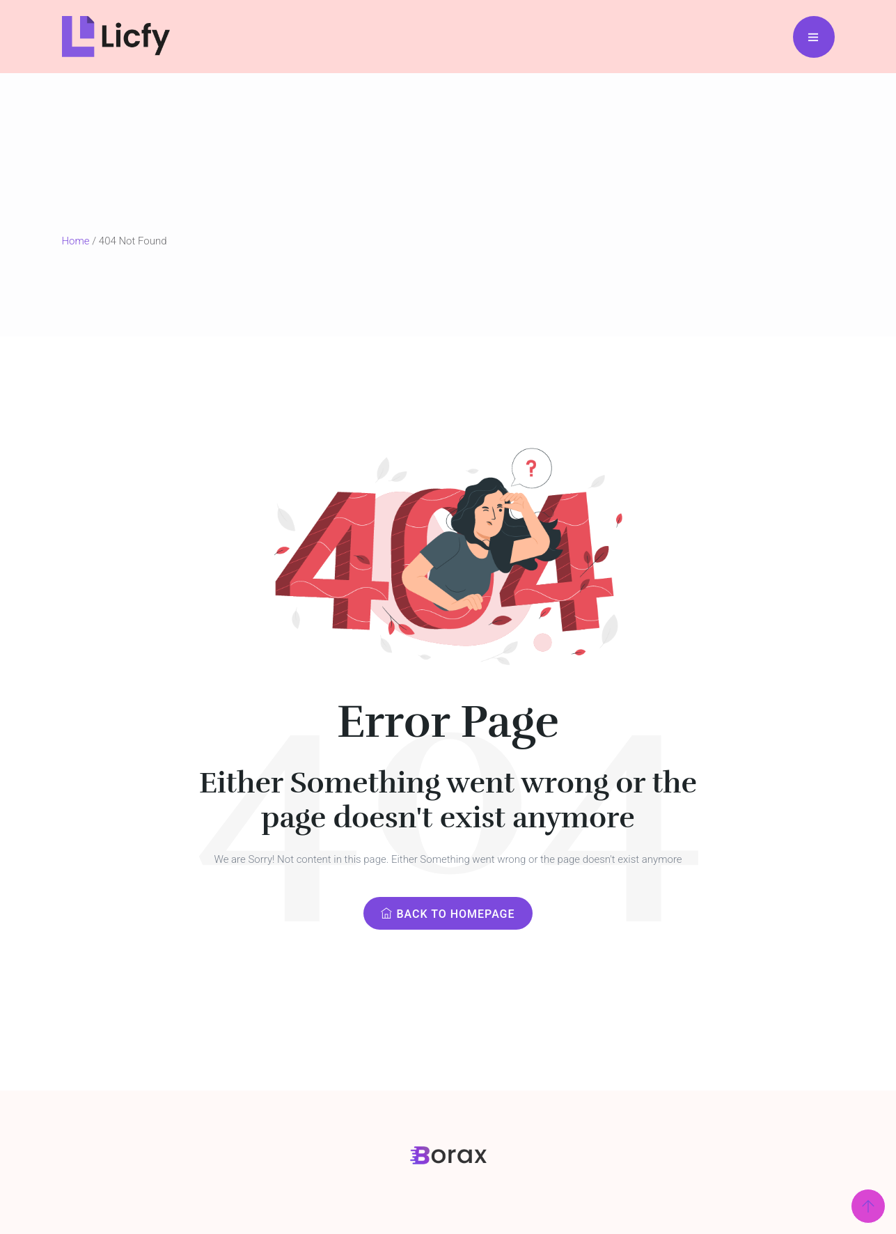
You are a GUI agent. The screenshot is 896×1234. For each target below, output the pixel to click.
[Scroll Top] (868, 1206)
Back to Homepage (447, 914)
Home (76, 241)
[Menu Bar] (814, 37)
